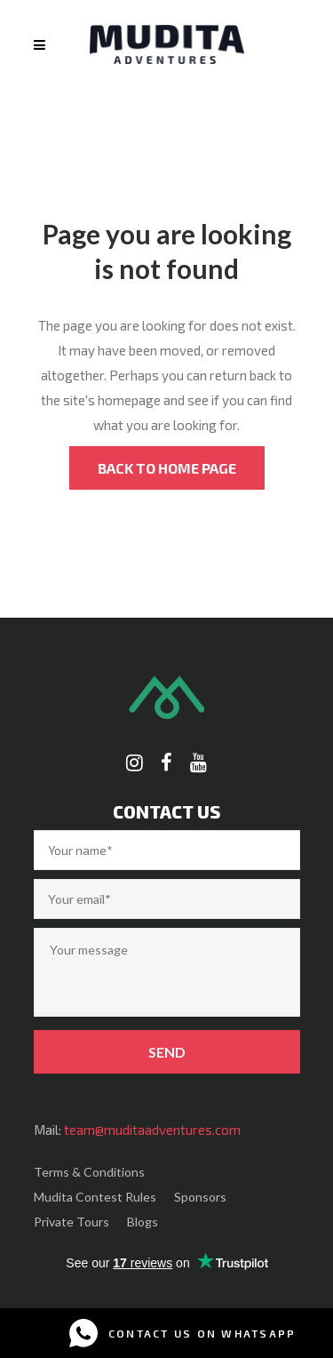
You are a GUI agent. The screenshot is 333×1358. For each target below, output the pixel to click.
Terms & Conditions (89, 1171)
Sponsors (200, 1196)
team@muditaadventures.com (152, 1130)
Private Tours (71, 1221)
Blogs (142, 1221)
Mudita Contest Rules (95, 1196)
